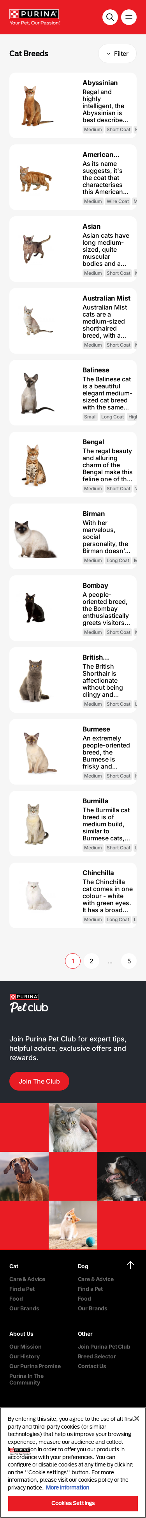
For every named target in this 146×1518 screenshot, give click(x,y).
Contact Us (92, 1366)
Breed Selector (97, 1356)
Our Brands (24, 1308)
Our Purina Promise (34, 1366)
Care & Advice (27, 1279)
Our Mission (25, 1346)
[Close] (136, 1418)
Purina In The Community (26, 1379)
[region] (73, 1463)
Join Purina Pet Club (104, 1346)
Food (16, 1298)
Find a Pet (22, 1288)
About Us (21, 1333)
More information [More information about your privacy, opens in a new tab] (67, 1487)
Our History (24, 1356)
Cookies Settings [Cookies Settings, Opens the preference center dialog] (73, 1503)
